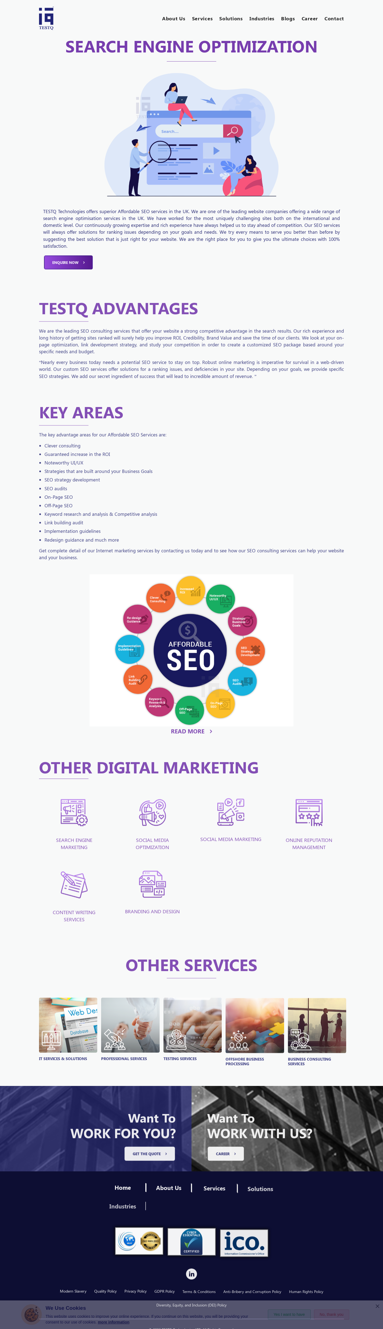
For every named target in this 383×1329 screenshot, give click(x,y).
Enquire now (68, 280)
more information (113, 1322)
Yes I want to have (289, 1314)
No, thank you (331, 1314)
